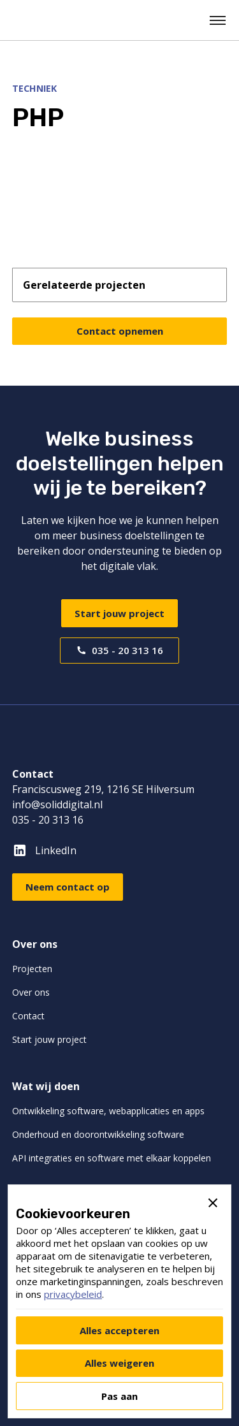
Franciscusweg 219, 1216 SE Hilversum (103, 789)
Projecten (32, 969)
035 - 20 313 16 (47, 820)
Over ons (34, 944)
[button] (218, 20)
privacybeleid (73, 1294)
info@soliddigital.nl (57, 804)
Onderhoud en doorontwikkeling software (98, 1134)
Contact (28, 1016)
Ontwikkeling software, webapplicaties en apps (108, 1111)
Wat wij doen (46, 1086)
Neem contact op (67, 886)
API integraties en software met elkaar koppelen (111, 1158)
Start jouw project (119, 613)
